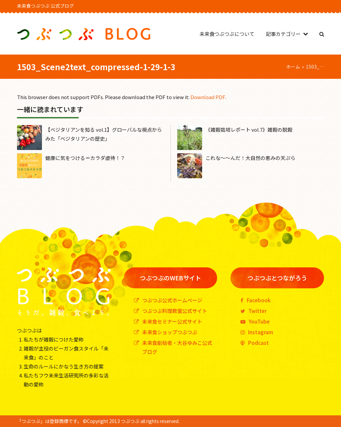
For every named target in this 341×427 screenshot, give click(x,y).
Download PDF (207, 96)
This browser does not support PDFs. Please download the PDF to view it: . (121, 96)
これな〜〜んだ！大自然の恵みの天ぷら (250, 157)
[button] (321, 33)
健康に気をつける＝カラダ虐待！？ (85, 157)
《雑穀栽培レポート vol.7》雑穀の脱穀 (248, 129)
